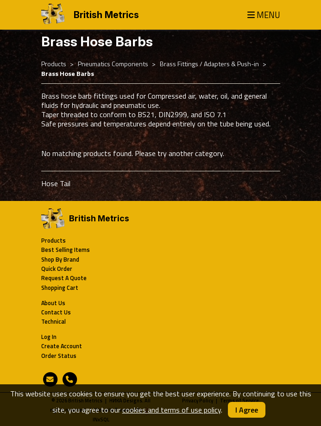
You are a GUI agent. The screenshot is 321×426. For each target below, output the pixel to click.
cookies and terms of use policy (171, 409)
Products (53, 64)
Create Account (61, 346)
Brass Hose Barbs (67, 74)
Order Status (58, 355)
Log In (49, 336)
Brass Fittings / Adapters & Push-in (209, 64)
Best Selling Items (65, 249)
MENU (263, 15)
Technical (53, 321)
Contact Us (56, 312)
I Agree (246, 409)
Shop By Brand (60, 259)
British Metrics (106, 14)
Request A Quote (64, 278)
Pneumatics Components (113, 64)
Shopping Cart (59, 287)
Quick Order (56, 268)
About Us (53, 303)
